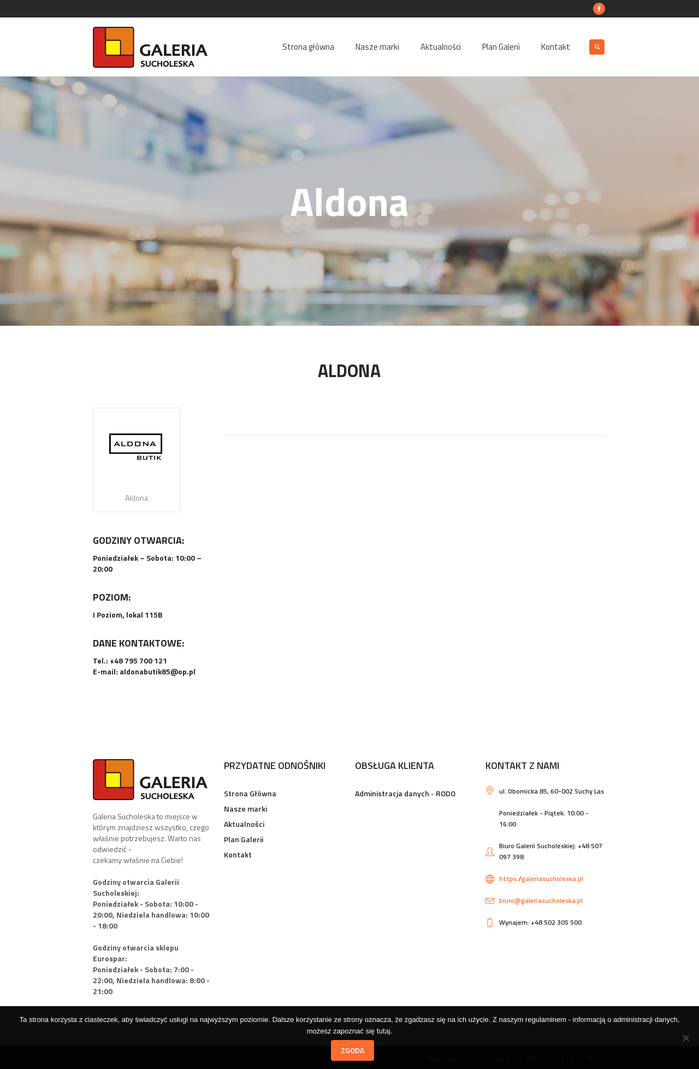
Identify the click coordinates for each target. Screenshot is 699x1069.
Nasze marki (245, 808)
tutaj (383, 1030)
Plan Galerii (243, 839)
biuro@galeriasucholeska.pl (541, 900)
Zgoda (352, 1050)
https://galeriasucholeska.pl (541, 878)
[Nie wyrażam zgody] (685, 1037)
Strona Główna (250, 793)
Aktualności (244, 824)
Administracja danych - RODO (405, 793)
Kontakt (238, 854)
